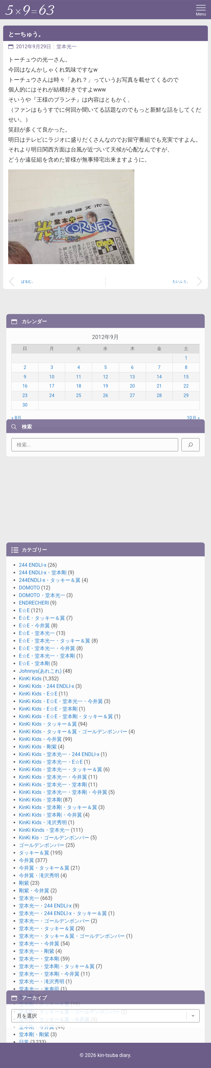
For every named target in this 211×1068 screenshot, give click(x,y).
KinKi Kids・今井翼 (40, 989)
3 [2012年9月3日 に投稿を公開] (51, 421)
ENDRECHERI (34, 853)
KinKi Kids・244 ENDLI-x (46, 936)
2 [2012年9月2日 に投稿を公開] (25, 421)
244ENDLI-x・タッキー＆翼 (49, 830)
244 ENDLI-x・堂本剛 (43, 823)
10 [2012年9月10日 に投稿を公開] (51, 430)
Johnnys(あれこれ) (40, 921)
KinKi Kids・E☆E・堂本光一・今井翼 (61, 951)
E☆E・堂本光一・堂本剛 (47, 906)
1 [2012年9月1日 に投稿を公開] (186, 412)
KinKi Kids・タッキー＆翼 (48, 974)
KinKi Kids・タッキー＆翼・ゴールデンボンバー (73, 982)
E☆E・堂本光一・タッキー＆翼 (54, 891)
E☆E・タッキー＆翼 (42, 868)
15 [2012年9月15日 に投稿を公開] (186, 430)
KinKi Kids (30, 929)
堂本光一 (66, 47)
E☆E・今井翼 (34, 876)
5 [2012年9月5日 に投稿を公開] (105, 421)
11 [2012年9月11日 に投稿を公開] (78, 430)
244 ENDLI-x (32, 815)
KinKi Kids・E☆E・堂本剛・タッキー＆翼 (66, 967)
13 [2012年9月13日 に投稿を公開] (132, 430)
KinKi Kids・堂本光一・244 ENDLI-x (59, 1004)
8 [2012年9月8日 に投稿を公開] (186, 421)
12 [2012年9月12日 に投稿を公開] (105, 430)
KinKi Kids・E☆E (38, 944)
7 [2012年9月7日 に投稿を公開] (159, 421)
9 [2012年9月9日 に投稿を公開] (25, 430)
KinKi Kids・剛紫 (38, 997)
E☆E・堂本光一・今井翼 (47, 898)
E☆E (24, 861)
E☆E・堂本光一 (37, 883)
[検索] (190, 462)
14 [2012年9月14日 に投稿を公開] (159, 430)
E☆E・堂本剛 (34, 914)
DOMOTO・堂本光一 (42, 845)
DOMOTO (29, 838)
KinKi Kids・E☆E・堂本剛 (48, 959)
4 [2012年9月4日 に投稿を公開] (78, 421)
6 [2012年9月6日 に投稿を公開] (132, 421)
